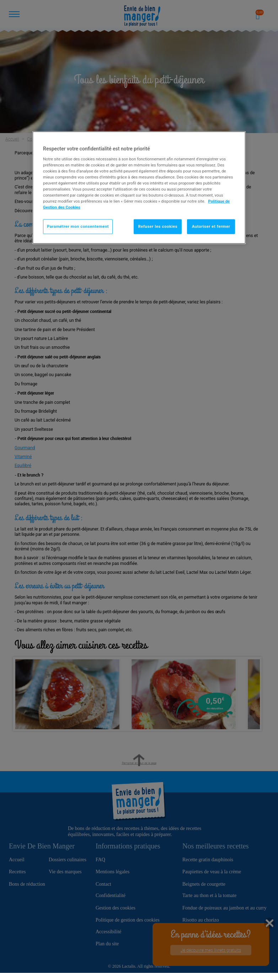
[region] (139, 187)
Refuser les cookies (157, 226)
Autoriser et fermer (211, 226)
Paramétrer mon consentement (78, 226)
